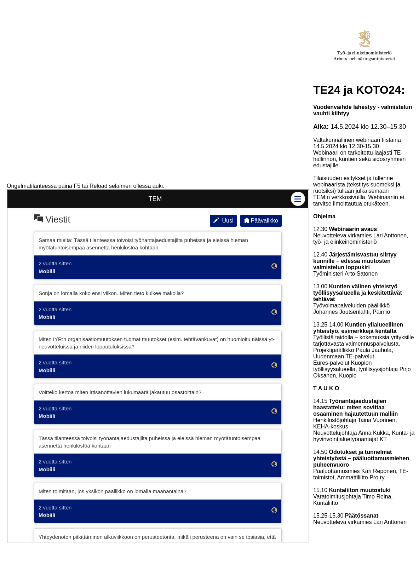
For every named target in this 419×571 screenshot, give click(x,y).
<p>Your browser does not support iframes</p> (158, 366)
